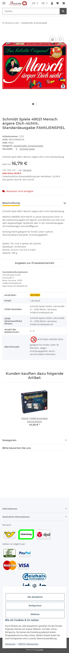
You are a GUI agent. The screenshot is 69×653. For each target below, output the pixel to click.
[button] (52, 3)
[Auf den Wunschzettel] (60, 39)
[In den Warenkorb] (4, 32)
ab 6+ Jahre (35, 295)
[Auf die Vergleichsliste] (52, 39)
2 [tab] (36, 104)
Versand (27, 170)
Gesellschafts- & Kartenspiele (28, 145)
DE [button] (33, 3)
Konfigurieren (35, 605)
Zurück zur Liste (12, 23)
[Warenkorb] (64, 3)
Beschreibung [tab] (11, 203)
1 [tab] (33, 104)
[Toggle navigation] (3, 2)
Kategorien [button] (9, 440)
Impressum (10, 644)
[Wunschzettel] (57, 3)
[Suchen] (31, 11)
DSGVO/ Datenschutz (28, 644)
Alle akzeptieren (35, 597)
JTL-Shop (39, 649)
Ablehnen (35, 614)
